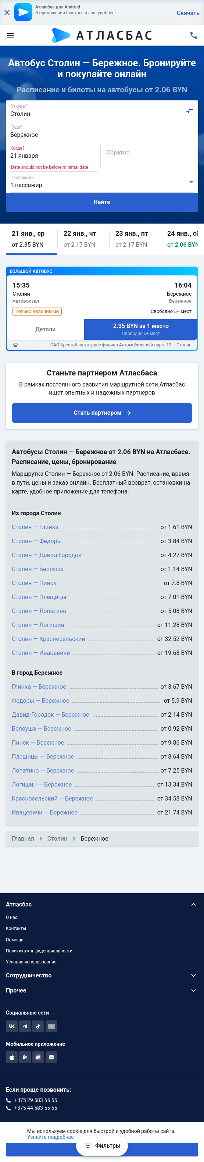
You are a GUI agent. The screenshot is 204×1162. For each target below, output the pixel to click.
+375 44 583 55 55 (35, 1108)
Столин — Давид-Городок (47, 555)
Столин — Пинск (34, 583)
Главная (23, 838)
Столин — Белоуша (38, 569)
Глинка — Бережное (39, 686)
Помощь (15, 939)
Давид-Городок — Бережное (50, 714)
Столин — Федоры (37, 541)
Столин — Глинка (35, 527)
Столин (57, 838)
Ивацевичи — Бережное (45, 812)
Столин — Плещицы (39, 597)
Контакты (16, 928)
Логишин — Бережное (42, 784)
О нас (11, 917)
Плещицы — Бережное (43, 756)
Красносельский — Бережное (52, 798)
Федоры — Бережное (40, 700)
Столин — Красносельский (48, 638)
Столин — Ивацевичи (41, 652)
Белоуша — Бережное (41, 728)
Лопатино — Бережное (43, 770)
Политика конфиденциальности (39, 951)
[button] (31, 239)
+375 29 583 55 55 (35, 1100)
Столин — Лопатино (39, 610)
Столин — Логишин (38, 624)
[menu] (10, 35)
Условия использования (31, 962)
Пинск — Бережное (38, 742)
